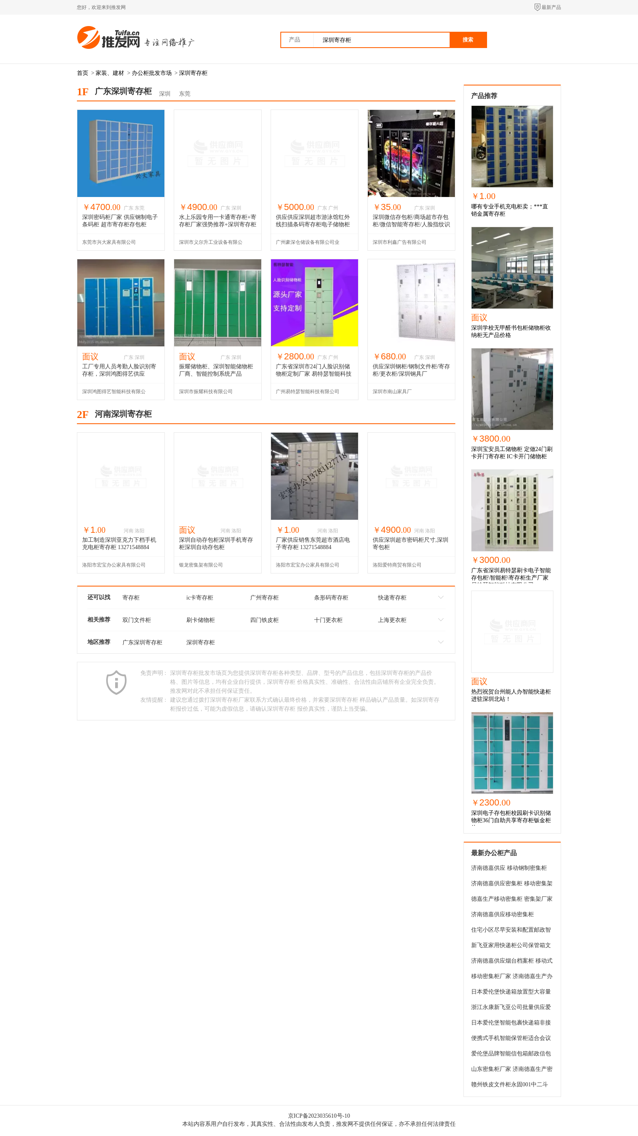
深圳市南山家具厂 (392, 391)
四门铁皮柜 (264, 620)
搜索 (468, 40)
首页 (82, 73)
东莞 (184, 94)
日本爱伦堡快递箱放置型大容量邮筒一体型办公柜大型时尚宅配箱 (511, 993)
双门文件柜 (136, 620)
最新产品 (551, 7)
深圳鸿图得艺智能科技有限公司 (114, 394)
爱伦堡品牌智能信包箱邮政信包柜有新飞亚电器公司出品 (511, 1055)
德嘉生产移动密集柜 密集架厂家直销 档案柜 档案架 (512, 900)
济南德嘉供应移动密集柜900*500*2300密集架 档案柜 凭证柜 (509, 915)
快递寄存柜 (392, 598)
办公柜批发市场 (152, 73)
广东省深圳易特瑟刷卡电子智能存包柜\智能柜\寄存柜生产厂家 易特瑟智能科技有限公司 (511, 577)
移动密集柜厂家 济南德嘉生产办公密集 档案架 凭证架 (512, 977)
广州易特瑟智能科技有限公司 (307, 391)
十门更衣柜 (328, 620)
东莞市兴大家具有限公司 (109, 242)
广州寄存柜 (264, 598)
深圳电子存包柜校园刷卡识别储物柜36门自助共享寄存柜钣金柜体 (511, 820)
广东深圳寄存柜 (142, 642)
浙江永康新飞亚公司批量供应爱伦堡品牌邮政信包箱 (511, 1008)
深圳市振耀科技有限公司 (206, 391)
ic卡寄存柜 (199, 598)
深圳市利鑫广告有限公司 (399, 242)
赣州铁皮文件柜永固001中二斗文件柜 (509, 1085)
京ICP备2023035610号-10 (319, 1116)
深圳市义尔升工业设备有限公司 (211, 244)
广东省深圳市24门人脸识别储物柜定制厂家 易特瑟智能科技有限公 (314, 373)
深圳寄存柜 (193, 73)
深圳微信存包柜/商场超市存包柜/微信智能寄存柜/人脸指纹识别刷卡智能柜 (411, 224)
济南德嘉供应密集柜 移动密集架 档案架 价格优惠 (512, 884)
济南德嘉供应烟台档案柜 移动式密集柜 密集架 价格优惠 (512, 962)
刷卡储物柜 (200, 620)
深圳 (164, 94)
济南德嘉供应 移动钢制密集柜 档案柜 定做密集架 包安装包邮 (509, 869)
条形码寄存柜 (331, 598)
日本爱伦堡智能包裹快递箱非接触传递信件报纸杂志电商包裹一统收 (511, 1024)
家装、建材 (110, 73)
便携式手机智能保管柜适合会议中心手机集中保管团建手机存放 (511, 1039)
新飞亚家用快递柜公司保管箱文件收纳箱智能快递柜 (511, 946)
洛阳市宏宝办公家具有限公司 (114, 565)
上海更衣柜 (392, 620)
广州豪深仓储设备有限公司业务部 (307, 244)
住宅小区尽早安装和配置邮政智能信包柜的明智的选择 (511, 931)
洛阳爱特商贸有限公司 (397, 565)
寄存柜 (131, 598)
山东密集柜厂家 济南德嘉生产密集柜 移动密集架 (512, 1070)
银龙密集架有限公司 (201, 565)
